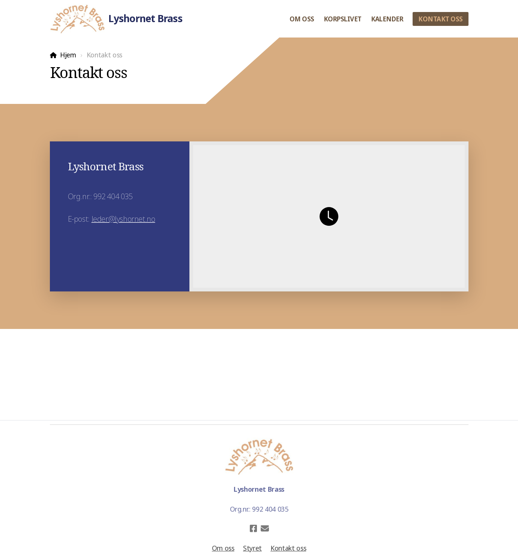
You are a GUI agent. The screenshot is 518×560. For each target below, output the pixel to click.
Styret (252, 547)
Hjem (68, 54)
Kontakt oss (288, 547)
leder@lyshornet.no (123, 219)
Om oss (223, 547)
